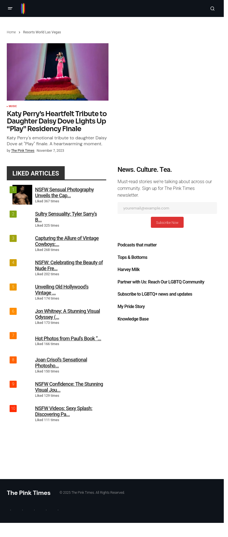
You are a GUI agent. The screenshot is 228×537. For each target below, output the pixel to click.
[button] (10, 8)
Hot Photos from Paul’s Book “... (68, 338)
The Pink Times (29, 493)
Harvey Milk (129, 269)
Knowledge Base (133, 319)
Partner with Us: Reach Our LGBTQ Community (161, 282)
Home (11, 32)
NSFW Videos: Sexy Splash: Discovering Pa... (63, 411)
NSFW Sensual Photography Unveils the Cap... (64, 193)
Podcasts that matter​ (137, 245)
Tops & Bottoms (132, 257)
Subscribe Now (167, 222)
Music (13, 106)
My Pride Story (131, 306)
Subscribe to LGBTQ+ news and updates (155, 294)
